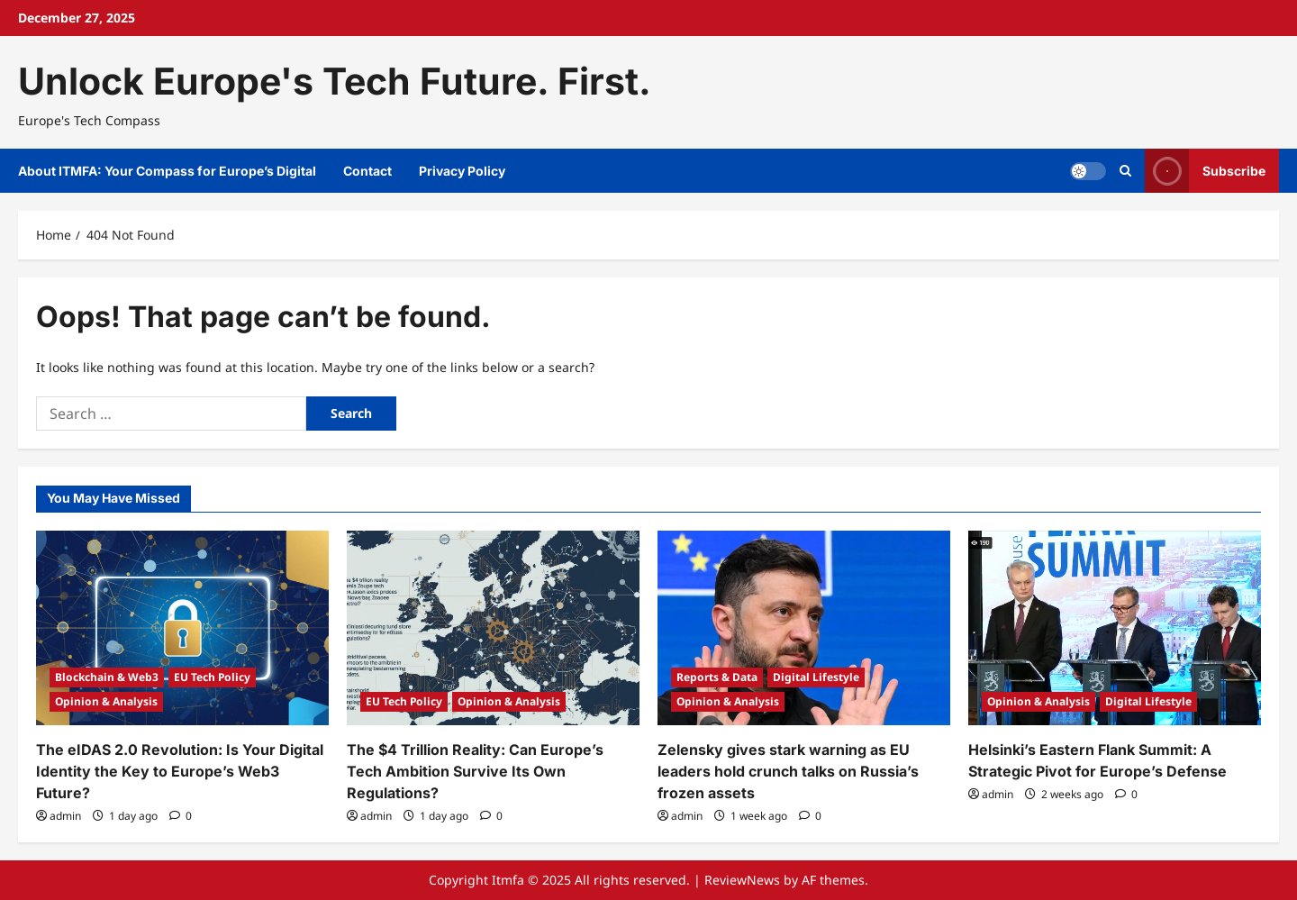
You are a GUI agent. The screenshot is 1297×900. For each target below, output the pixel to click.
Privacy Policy (462, 170)
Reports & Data (716, 677)
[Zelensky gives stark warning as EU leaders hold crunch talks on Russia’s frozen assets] (804, 628)
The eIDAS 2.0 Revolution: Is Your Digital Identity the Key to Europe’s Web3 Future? (179, 771)
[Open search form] (1125, 171)
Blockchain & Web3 (107, 677)
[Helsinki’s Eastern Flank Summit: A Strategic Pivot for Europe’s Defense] (1114, 628)
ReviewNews (742, 879)
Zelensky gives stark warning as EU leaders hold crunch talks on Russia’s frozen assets (788, 771)
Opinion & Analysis (106, 701)
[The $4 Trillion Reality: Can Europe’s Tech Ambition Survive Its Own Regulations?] (493, 628)
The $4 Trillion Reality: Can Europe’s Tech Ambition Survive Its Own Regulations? (475, 771)
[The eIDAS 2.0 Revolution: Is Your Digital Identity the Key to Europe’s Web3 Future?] (182, 628)
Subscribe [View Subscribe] (1205, 171)
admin (65, 815)
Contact (367, 170)
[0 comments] (180, 815)
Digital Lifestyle (816, 677)
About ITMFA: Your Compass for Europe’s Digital (167, 170)
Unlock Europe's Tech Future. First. (334, 81)
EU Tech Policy (212, 677)
